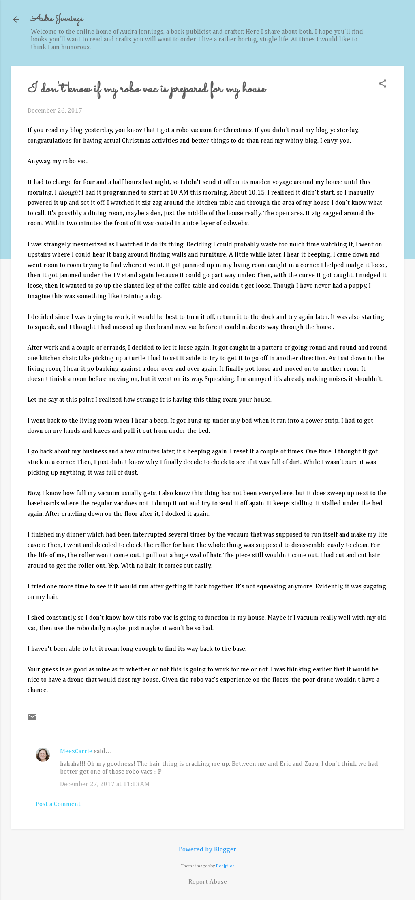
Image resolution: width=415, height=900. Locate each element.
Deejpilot (225, 866)
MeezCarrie (76, 751)
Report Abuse (207, 882)
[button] (382, 84)
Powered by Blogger (207, 850)
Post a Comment (58, 804)
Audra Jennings (57, 19)
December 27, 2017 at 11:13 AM (105, 784)
